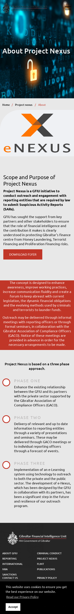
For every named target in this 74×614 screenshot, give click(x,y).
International (12, 563)
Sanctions (9, 574)
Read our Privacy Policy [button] (22, 597)
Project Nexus (47, 558)
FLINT (40, 563)
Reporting (9, 558)
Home (6, 104)
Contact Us (10, 577)
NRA (5, 569)
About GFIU (9, 553)
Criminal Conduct (49, 553)
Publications (46, 569)
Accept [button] (13, 606)
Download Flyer (22, 254)
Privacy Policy (47, 577)
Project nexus (24, 104)
